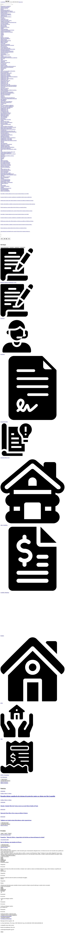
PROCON (2, 9)
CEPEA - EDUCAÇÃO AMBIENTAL (6, 101)
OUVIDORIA (3, 154)
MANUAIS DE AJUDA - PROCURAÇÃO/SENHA (8, 86)
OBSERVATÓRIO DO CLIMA (5, 113)
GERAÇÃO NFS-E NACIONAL (6, 164)
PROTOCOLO (3, 156)
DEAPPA (2, 104)
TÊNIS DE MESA (3, 68)
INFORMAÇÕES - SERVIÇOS (5, 73)
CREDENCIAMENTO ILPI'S (5, 54)
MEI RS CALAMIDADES (5, 37)
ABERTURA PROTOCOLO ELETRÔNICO (7, 147)
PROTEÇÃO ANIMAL (4, 123)
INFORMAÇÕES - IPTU (4, 79)
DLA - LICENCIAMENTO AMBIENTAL (7, 105)
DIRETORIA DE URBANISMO (6, 93)
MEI (1, 184)
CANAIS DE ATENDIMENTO (5, 167)
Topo (2, 931)
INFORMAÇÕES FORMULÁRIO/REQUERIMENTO (9, 76)
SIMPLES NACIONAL (4, 89)
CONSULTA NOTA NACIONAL (6, 165)
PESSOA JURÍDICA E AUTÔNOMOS (7, 182)
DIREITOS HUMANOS (4, 41)
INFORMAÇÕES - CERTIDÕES (6, 75)
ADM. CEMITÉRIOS (4, 116)
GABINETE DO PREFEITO (5, 7)
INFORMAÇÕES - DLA (4, 110)
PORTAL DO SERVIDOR (5, 177)
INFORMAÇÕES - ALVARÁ (5, 181)
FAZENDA (2, 69)
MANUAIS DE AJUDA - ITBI (5, 84)
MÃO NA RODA (3, 185)
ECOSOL (2, 36)
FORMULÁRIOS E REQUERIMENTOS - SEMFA (8, 149)
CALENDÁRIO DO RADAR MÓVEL (7, 134)
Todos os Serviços (4, 782)
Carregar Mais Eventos (5, 846)
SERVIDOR (2, 175)
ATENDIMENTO (3, 100)
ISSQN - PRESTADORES (5, 161)
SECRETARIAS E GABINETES (6, 6)
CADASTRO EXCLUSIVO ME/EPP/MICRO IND (8, 22)
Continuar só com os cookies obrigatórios (9, 915)
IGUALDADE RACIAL (4, 47)
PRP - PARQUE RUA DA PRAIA (6, 112)
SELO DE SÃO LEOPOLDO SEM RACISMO (8, 49)
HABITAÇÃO (3, 96)
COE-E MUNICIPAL (4, 60)
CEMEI (2, 59)
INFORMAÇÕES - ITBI (4, 83)
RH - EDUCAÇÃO (3, 63)
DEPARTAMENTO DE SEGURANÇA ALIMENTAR (9, 57)
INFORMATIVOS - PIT (4, 82)
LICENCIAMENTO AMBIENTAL (6, 152)
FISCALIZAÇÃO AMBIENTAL (6, 148)
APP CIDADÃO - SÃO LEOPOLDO (6, 144)
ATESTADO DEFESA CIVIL (5, 133)
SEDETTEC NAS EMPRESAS (5, 38)
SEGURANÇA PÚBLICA (5, 132)
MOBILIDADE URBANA (5, 115)
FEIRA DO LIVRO (3, 25)
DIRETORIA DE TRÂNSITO (5, 136)
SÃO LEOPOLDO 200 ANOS (5, 24)
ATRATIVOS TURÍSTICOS (5, 190)
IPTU (1, 150)
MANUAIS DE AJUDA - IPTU (5, 80)
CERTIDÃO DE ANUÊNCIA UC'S (6, 102)
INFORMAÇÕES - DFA (4, 109)
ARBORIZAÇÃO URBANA (5, 145)
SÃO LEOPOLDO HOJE (4, 189)
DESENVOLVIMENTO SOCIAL (6, 40)
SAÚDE (2, 125)
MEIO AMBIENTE (4, 99)
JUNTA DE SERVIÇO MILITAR (6, 13)
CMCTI (2, 35)
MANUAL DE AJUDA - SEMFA (6, 170)
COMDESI (2, 34)
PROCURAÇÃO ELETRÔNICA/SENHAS (7, 155)
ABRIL (2, 833)
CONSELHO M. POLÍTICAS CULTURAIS (7, 30)
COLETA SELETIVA (4, 117)
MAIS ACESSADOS (5, 247)
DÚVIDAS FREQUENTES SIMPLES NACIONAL (9, 90)
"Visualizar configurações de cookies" (8, 855)
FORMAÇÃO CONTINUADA (5, 62)
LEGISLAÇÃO (3, 87)
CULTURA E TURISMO (4, 23)
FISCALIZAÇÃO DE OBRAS (5, 94)
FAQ (1, 168)
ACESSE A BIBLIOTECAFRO (5, 48)
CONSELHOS (3, 61)
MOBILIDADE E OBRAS (5, 114)
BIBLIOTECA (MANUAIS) (5, 166)
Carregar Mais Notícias (5, 824)
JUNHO (9, 833)
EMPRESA (2, 158)
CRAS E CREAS (3, 53)
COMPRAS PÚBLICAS (4, 183)
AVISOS (2, 70)
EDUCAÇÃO (3, 58)
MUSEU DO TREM (4, 26)
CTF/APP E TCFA (3, 103)
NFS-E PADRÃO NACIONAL (5, 163)
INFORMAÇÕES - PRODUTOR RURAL (7, 78)
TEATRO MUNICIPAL (4, 29)
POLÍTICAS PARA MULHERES (6, 119)
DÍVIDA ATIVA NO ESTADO (5, 74)
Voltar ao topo (4, 779)
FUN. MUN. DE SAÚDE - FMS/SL (6, 20)
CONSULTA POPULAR (4, 8)
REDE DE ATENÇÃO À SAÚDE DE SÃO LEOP (8, 127)
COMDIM (2, 120)
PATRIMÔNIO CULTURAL (5, 27)
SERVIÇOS (2, 141)
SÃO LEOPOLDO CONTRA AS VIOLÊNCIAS (8, 137)
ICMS (1, 159)
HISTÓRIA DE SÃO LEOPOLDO (6, 188)
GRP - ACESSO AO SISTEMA (5, 176)
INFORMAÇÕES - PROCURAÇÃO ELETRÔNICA (9, 85)
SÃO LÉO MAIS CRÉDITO (5, 186)
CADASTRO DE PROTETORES (6, 124)
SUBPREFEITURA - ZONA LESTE (6, 138)
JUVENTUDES (3, 43)
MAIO (6, 833)
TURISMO (2, 187)
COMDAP (2, 33)
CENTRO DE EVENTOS (4, 19)
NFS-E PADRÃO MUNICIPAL (5, 162)
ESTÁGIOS (2, 17)
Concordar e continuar (5, 917)
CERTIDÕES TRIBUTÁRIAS (5, 146)
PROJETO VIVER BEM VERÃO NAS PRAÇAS (8, 66)
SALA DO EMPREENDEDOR (5, 179)
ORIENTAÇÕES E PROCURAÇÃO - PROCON (8, 153)
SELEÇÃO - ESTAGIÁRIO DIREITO (6, 122)
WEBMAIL (2, 178)
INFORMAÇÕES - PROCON (5, 10)
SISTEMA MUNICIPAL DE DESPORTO (7, 67)
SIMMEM (2, 28)
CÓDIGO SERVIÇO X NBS (5, 169)
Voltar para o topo (4, 822)
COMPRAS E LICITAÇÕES (5, 21)
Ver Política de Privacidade (6, 916)
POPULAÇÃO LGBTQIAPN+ (5, 44)
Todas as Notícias (4, 825)
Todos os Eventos (4, 847)
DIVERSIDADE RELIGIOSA (5, 50)
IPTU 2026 (2, 157)
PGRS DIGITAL (3, 118)
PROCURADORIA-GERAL (5, 121)
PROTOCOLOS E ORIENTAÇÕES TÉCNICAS (8, 129)
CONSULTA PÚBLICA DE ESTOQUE (7, 126)
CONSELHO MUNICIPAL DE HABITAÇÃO (8, 97)
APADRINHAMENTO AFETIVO (6, 56)
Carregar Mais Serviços (5, 780)
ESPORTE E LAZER (4, 65)
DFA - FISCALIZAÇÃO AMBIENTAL (7, 107)
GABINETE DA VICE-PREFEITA (6, 14)
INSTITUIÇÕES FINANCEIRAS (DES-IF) (7, 173)
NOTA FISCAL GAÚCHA (5, 88)
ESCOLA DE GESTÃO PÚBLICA (6, 16)
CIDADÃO (2, 142)
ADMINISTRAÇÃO (4, 15)
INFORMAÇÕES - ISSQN (5, 81)
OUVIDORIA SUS (3, 130)
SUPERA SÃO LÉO (4, 39)
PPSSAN (2, 55)
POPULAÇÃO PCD (4, 46)
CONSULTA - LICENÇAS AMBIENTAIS (7, 106)
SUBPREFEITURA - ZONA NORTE (6, 139)
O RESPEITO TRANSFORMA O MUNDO (7, 45)
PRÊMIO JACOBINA (4, 42)
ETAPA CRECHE (3, 64)
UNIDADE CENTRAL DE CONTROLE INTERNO (9, 140)
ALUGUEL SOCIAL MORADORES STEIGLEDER (9, 98)
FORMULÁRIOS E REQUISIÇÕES (6, 128)
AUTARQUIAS (3, 18)
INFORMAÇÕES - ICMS (4, 77)
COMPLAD (2, 95)
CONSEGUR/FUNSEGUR (5, 135)
